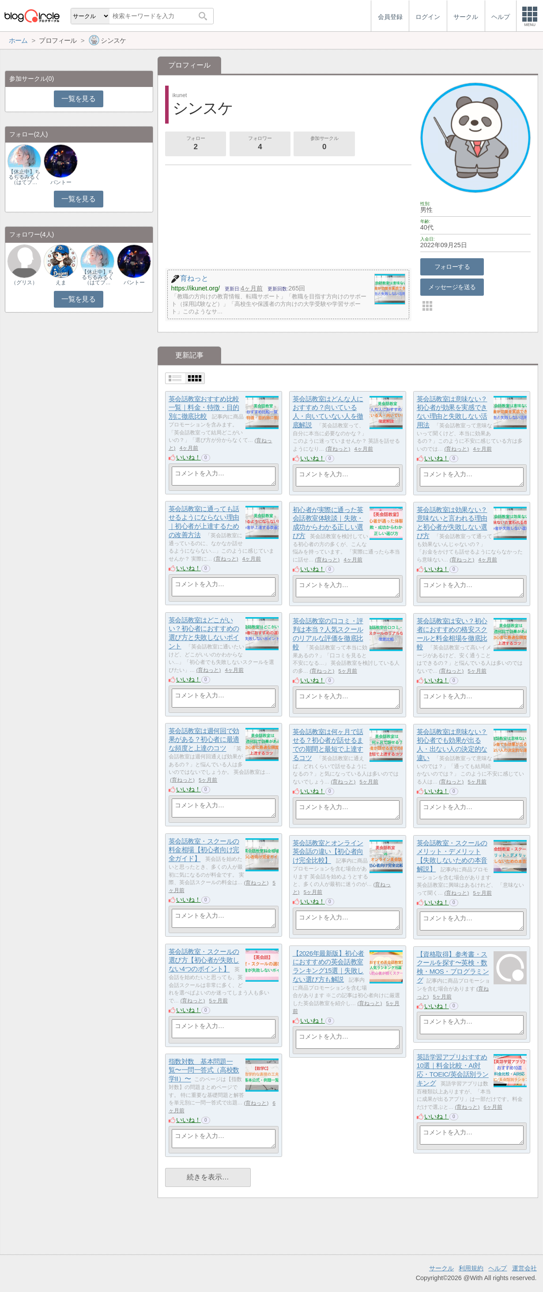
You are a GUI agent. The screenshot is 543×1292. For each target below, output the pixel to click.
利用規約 (471, 1268)
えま (61, 282)
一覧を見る (78, 98)
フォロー (195, 144)
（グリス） (24, 282)
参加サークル (324, 144)
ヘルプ (497, 1268)
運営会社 (524, 1268)
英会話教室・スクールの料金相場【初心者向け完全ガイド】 (204, 849)
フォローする (452, 266)
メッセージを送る (451, 286)
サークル (441, 1268)
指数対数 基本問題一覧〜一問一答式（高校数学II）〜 (204, 1070)
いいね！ (188, 457)
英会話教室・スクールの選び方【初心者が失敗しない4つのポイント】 (204, 960)
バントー (61, 182)
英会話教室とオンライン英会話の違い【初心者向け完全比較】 (328, 851)
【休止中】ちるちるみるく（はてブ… (24, 177)
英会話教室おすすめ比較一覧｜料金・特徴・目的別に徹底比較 (204, 407)
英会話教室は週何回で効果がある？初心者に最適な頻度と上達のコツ (204, 739)
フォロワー (260, 144)
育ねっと (337, 449)
